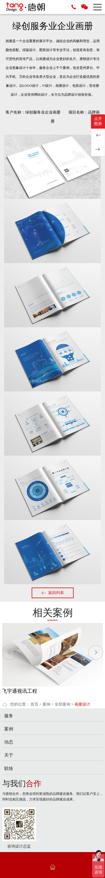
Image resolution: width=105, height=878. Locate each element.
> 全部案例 (60, 704)
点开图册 (98, 121)
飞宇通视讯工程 (19, 691)
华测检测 (98, 135)
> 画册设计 (80, 704)
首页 (34, 704)
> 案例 (44, 704)
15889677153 (74, 7)
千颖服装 (98, 149)
